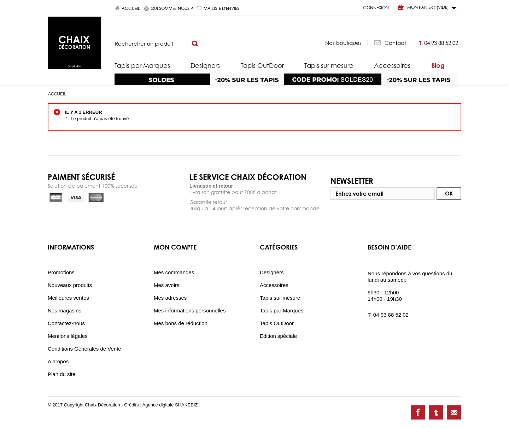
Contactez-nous (66, 323)
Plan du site (61, 374)
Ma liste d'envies (221, 8)
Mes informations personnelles (190, 310)
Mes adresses (170, 298)
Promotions (61, 272)
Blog (438, 65)
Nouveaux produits (70, 285)
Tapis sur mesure (328, 65)
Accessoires (392, 65)
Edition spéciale (278, 336)
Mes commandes (174, 272)
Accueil (131, 8)
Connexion (376, 7)
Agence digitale (158, 405)
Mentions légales (68, 336)
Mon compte (175, 247)
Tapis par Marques (142, 65)
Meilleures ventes (68, 298)
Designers (205, 65)
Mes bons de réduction (180, 323)
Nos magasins (64, 310)
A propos (58, 361)
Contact (395, 43)
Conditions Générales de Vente (84, 349)
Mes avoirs (167, 285)
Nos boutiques (343, 43)
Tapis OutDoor (262, 65)
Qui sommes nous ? (172, 8)
